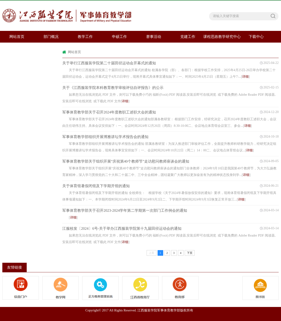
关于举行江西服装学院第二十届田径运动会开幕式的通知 (109, 63)
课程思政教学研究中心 (222, 37)
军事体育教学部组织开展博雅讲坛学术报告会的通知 (105, 137)
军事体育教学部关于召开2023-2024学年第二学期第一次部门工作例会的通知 (124, 210)
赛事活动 (153, 37)
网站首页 (74, 52)
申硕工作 (119, 37)
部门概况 (51, 37)
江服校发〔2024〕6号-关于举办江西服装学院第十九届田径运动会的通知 (121, 228)
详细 (245, 76)
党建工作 (187, 37)
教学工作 (85, 37)
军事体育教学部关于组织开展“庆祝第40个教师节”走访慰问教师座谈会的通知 (125, 161)
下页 (189, 253)
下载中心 (256, 37)
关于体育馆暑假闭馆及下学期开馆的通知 (96, 186)
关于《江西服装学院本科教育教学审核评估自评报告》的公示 (112, 88)
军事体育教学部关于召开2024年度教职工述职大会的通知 (109, 112)
